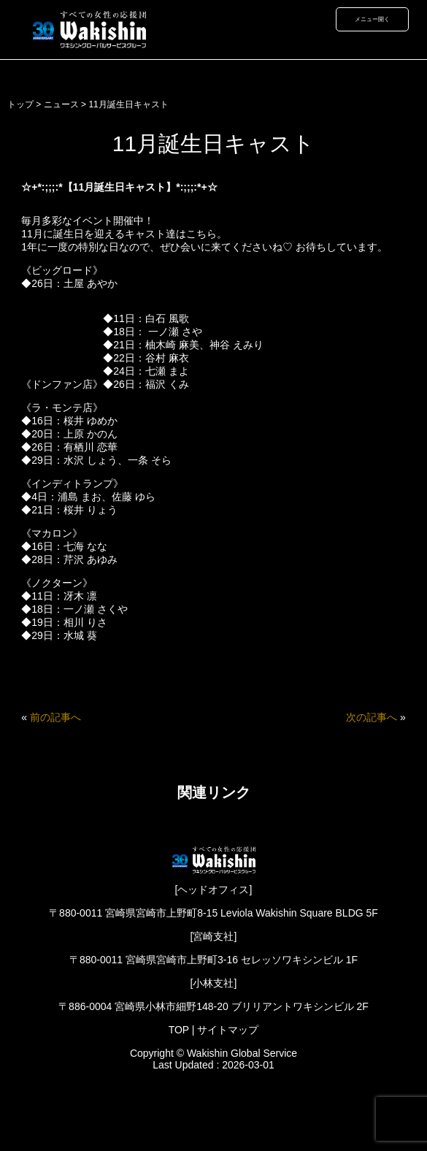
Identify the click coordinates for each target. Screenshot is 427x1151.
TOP (179, 1030)
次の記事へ (371, 717)
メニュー (366, 19)
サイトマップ (227, 1030)
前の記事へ (55, 717)
